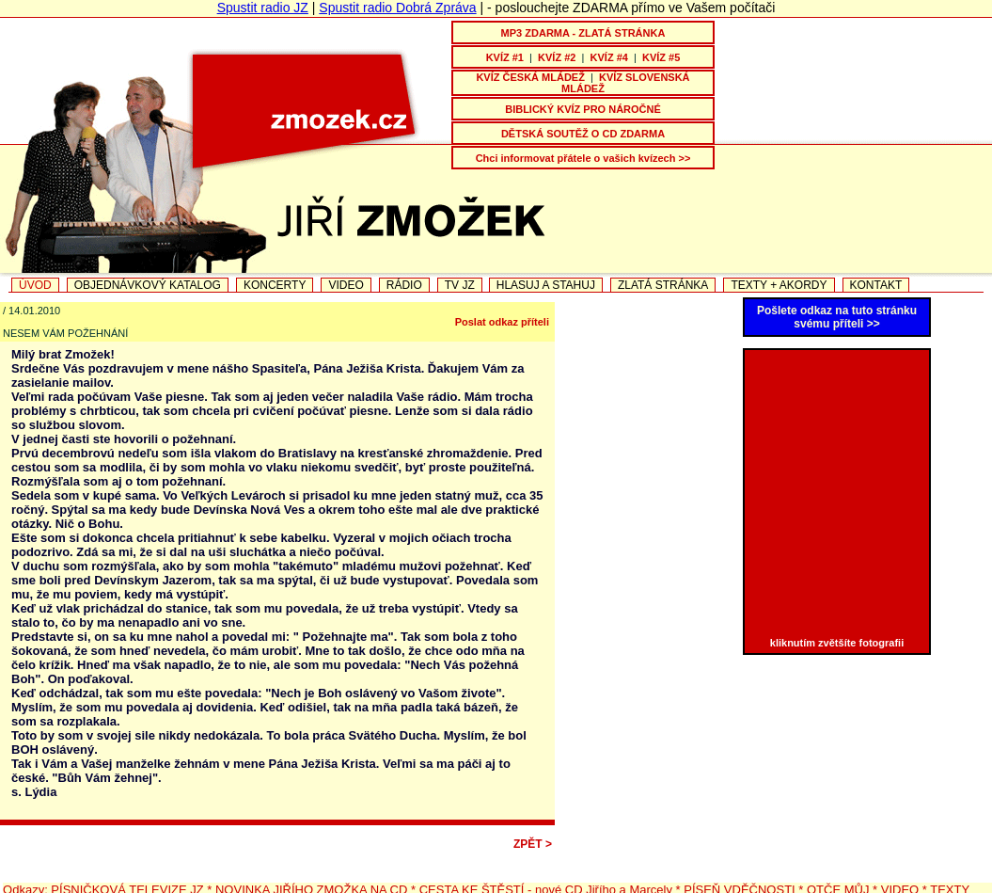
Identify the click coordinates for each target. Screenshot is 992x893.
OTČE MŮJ (840, 872)
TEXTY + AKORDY (779, 285)
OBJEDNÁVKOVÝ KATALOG (147, 285)
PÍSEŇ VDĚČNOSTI (739, 872)
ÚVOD (35, 285)
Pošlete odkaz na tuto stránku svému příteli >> (837, 317)
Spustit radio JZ (262, 7)
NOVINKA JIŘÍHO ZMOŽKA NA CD (311, 872)
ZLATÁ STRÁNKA (663, 285)
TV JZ (460, 285)
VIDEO (345, 285)
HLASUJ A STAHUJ (545, 285)
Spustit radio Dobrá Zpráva (397, 7)
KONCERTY (275, 285)
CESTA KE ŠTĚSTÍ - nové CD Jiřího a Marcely (545, 872)
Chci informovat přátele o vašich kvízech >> (583, 158)
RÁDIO (404, 285)
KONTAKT (876, 285)
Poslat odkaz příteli (502, 321)
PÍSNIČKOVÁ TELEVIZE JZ (127, 872)
